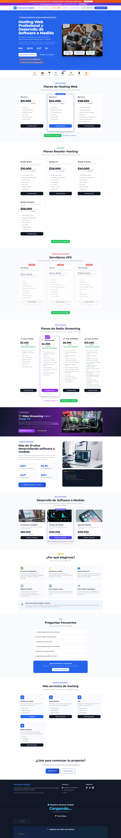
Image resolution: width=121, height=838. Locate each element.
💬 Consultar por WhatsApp (60, 241)
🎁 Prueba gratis (42, 430)
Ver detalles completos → (70, 135)
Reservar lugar (32, 302)
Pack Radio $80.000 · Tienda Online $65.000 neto (67, 1)
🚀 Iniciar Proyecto (100, 8)
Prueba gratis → (83, 4)
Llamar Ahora (68, 771)
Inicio (39, 8)
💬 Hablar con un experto (47, 54)
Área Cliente (75, 8)
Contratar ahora (32, 126)
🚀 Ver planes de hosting (27, 54)
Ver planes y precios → (26, 430)
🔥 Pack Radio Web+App (31, 59)
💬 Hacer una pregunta (60, 669)
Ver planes (32, 716)
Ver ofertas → (88, 1)
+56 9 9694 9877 (69, 790)
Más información (60, 716)
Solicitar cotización (32, 537)
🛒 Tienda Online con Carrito (31, 62)
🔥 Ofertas (56, 8)
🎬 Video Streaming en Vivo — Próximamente (50, 4)
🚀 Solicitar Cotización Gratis (32, 485)
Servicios (46, 8)
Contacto (65, 8)
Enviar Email (52, 771)
